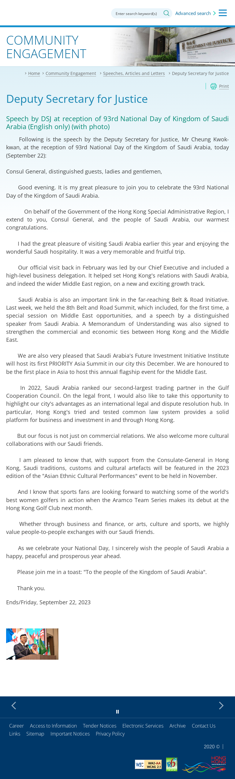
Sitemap (35, 733)
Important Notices (70, 733)
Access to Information (53, 725)
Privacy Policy (110, 733)
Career (16, 725)
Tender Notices (99, 725)
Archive (178, 725)
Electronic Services (142, 725)
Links (14, 733)
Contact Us (203, 725)
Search (166, 13)
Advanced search (193, 13)
